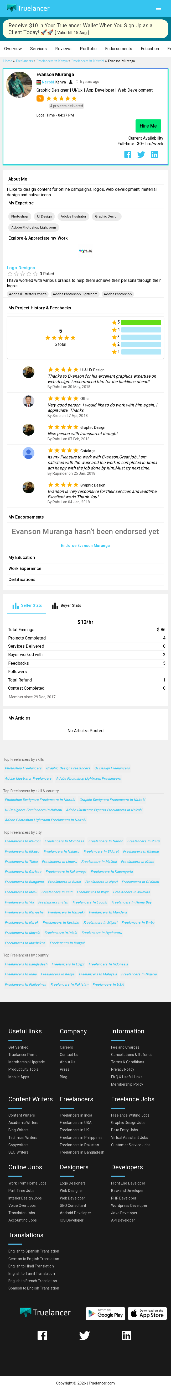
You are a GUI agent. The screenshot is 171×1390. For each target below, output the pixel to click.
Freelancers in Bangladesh (26, 964)
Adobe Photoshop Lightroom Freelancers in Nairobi (45, 820)
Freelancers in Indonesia (108, 964)
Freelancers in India (21, 974)
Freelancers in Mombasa (64, 841)
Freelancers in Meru (21, 892)
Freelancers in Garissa (23, 872)
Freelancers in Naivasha (24, 912)
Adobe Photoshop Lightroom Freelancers (88, 779)
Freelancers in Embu (137, 923)
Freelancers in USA (108, 985)
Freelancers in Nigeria (139, 974)
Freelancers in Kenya (57, 974)
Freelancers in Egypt (67, 964)
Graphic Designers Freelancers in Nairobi (112, 800)
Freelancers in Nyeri (101, 882)
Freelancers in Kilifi (57, 892)
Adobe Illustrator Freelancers (28, 779)
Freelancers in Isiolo (60, 933)
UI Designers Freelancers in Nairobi (33, 810)
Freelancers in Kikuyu (22, 852)
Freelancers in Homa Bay (131, 903)
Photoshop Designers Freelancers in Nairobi (40, 800)
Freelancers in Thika (21, 862)
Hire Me (148, 126)
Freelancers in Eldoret (101, 852)
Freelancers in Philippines (25, 985)
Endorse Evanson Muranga (85, 545)
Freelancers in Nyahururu (101, 933)
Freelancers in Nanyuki (66, 912)
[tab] (26, 606)
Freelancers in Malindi (99, 862)
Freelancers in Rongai (67, 943)
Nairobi (48, 82)
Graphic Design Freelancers (68, 768)
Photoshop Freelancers (23, 768)
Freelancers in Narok (21, 923)
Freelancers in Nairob (105, 841)
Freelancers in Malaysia (98, 974)
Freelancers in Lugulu (89, 903)
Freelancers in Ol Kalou (140, 882)
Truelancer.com (102, 1383)
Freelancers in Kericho (61, 923)
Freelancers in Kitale (137, 862)
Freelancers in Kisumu (141, 852)
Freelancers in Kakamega (65, 872)
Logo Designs (21, 267)
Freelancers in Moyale (22, 933)
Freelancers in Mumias (131, 892)
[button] (13, 49)
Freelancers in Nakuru (61, 852)
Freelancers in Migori (100, 923)
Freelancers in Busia (64, 882)
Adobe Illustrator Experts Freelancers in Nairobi (104, 810)
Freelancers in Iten (53, 903)
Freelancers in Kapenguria (112, 872)
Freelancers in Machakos (25, 943)
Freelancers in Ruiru (143, 841)
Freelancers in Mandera (108, 912)
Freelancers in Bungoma (24, 882)
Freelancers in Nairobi (22, 841)
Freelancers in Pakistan (69, 985)
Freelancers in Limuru (59, 862)
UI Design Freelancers (112, 768)
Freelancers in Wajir (93, 892)
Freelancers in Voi (19, 903)
